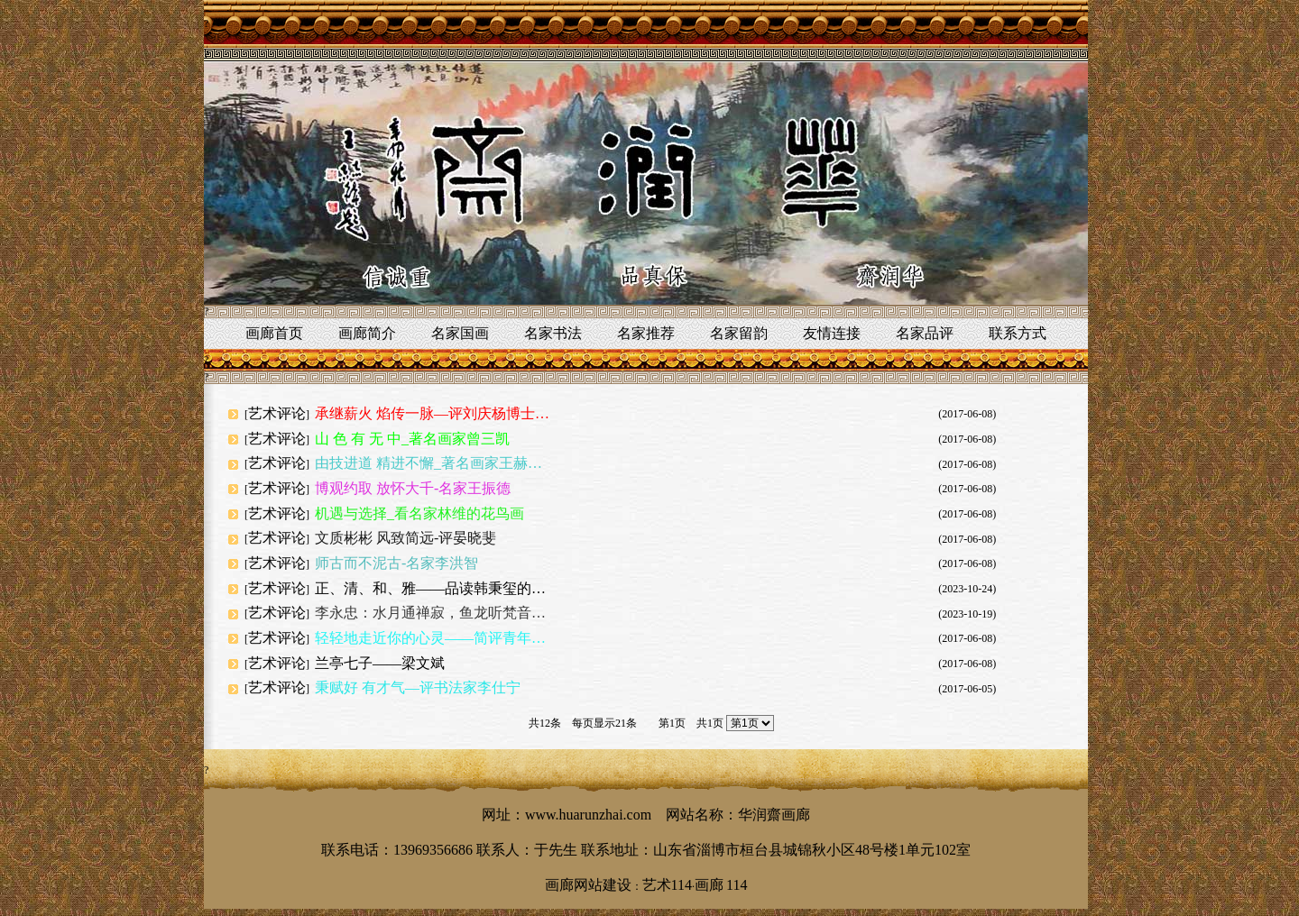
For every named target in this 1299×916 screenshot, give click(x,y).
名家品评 (925, 333)
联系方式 (1017, 333)
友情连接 (832, 333)
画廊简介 (367, 333)
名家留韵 (739, 333)
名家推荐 (646, 333)
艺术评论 (277, 413)
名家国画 (460, 333)
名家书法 (553, 333)
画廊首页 (274, 333)
